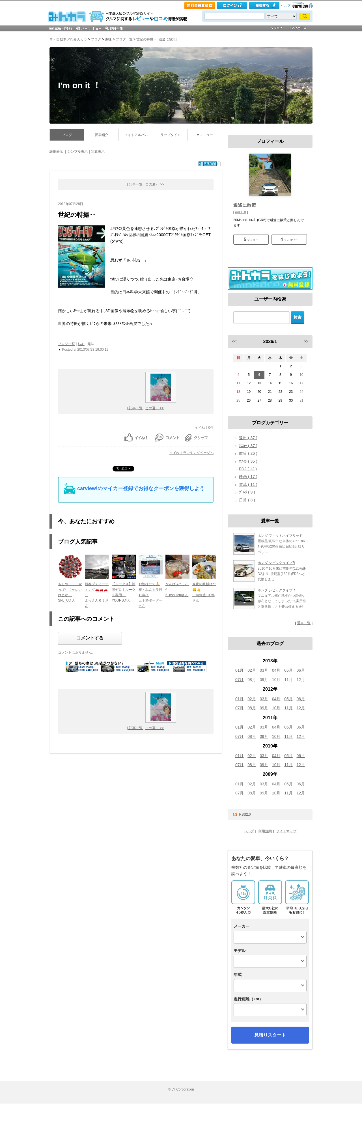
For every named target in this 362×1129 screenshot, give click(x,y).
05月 (288, 670)
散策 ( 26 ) (248, 453)
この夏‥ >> (154, 184)
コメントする (90, 637)
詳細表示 (56, 152)
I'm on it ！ (79, 85)
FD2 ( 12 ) (248, 469)
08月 (251, 708)
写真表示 (98, 152)
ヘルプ (285, 5)
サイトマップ (286, 831)
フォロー (251, 239)
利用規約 (265, 831)
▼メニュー (204, 135)
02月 (251, 670)
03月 (264, 670)
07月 (239, 679)
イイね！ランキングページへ (191, 453)
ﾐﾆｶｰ (81, 344)
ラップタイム (170, 135)
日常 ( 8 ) (247, 500)
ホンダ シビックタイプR (276, 563)
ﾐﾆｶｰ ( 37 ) (248, 445)
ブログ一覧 (124, 39)
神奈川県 (240, 212)
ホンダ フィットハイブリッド (280, 536)
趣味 (108, 39)
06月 (301, 670)
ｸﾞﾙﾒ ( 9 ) (247, 492)
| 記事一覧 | (136, 184)
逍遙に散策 (244, 205)
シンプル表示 (77, 152)
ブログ (96, 39)
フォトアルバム (136, 135)
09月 (264, 708)
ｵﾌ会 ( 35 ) (248, 461)
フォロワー (289, 239)
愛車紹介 (101, 135)
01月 (239, 670)
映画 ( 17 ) (248, 476)
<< (234, 341)
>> (306, 341)
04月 (276, 670)
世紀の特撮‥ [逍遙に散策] (156, 39)
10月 (276, 708)
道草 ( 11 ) (248, 484)
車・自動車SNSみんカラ (68, 39)
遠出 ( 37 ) (248, 438)
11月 (288, 708)
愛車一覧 (304, 623)
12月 (301, 708)
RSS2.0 (245, 814)
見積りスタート (270, 1035)
